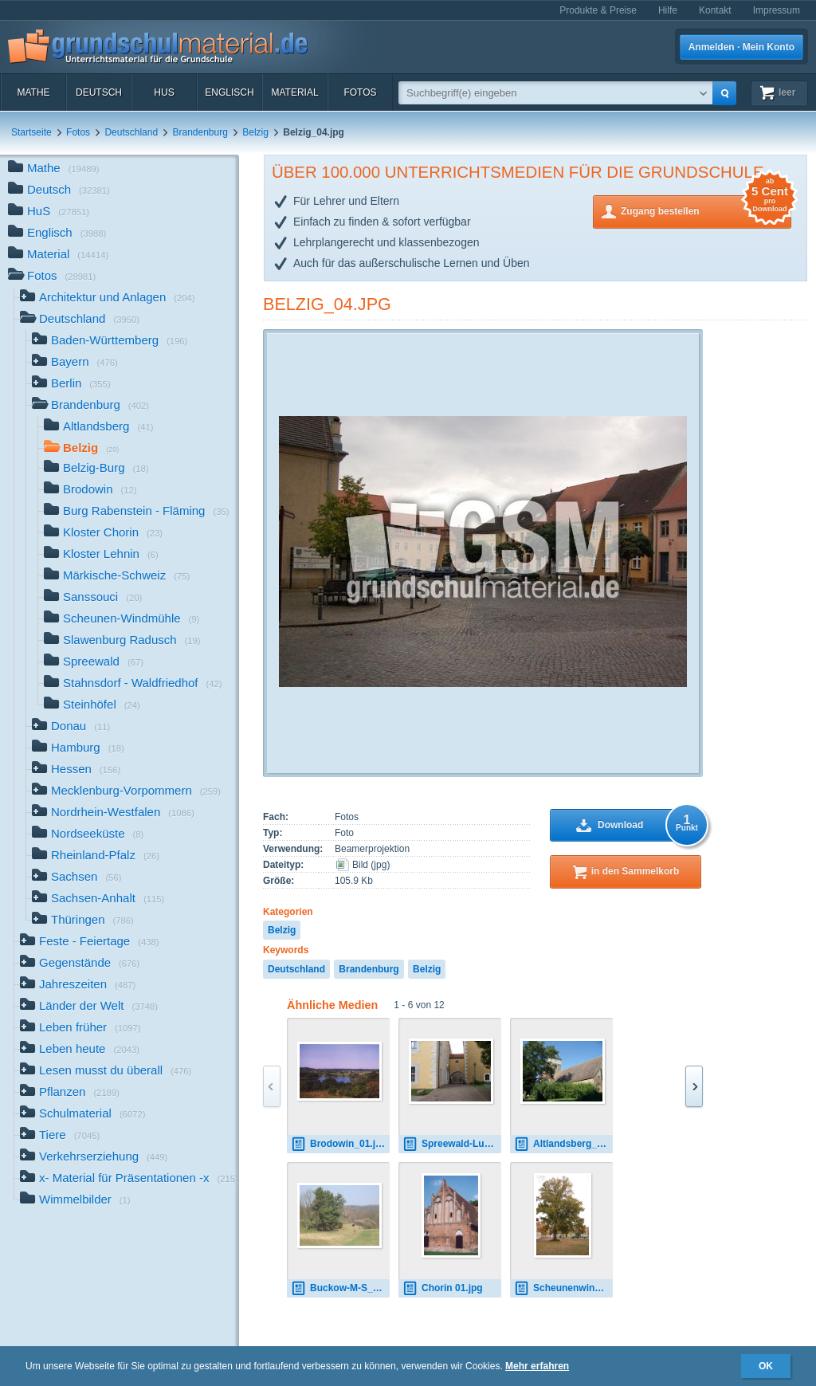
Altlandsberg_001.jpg (563, 1144)
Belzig (255, 132)
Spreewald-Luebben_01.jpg (451, 1144)
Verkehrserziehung (93, 1158)
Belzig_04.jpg (327, 304)
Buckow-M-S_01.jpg (340, 1288)
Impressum (776, 10)
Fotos (359, 92)
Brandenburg (199, 132)
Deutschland (131, 132)
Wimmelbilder (75, 1201)
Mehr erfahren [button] (537, 1366)
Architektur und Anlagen (107, 298)
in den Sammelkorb (635, 871)
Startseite (31, 132)
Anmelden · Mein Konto (741, 47)
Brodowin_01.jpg (339, 1144)
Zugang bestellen (706, 210)
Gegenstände (79, 964)
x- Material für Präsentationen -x (129, 1179)
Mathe (33, 92)
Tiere (60, 1136)
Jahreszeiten (77, 985)
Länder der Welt (89, 1007)
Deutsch (99, 92)
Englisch (229, 92)
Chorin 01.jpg (442, 1288)
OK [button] (766, 1366)
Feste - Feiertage (89, 942)
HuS (164, 92)
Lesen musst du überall (105, 1072)
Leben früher (80, 1029)
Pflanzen (70, 1093)
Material (294, 92)
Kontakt (715, 10)
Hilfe (667, 10)
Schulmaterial (82, 1115)
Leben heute (79, 1050)
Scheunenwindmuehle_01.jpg (563, 1288)
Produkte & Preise (598, 10)
